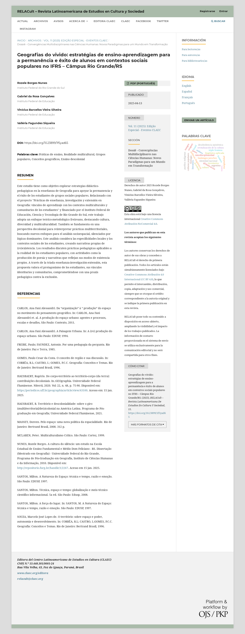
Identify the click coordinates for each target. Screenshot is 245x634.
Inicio (21, 40)
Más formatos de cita (146, 424)
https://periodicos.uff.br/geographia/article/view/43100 (52, 390)
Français (187, 97)
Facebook (143, 21)
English (186, 86)
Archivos (41, 21)
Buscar (218, 21)
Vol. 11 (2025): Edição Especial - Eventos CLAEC (76, 40)
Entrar (223, 11)
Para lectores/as (191, 49)
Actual (22, 21)
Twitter (163, 21)
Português (188, 103)
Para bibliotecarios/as (194, 60)
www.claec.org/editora (32, 573)
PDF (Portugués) (142, 83)
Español (187, 91)
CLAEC (125, 21)
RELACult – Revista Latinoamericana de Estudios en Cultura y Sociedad (80, 11)
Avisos (58, 21)
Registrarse (207, 11)
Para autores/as (191, 55)
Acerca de (77, 21)
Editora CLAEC (104, 21)
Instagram (28, 28)
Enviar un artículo (199, 120)
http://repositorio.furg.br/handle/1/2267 (42, 468)
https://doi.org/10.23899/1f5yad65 (46, 143)
